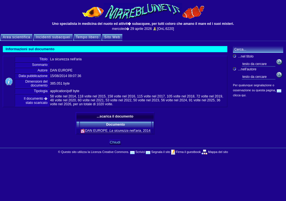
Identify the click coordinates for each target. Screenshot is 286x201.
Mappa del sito (217, 152)
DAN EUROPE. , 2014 (116, 131)
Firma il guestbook (188, 152)
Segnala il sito (158, 152)
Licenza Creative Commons (109, 152)
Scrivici (137, 152)
